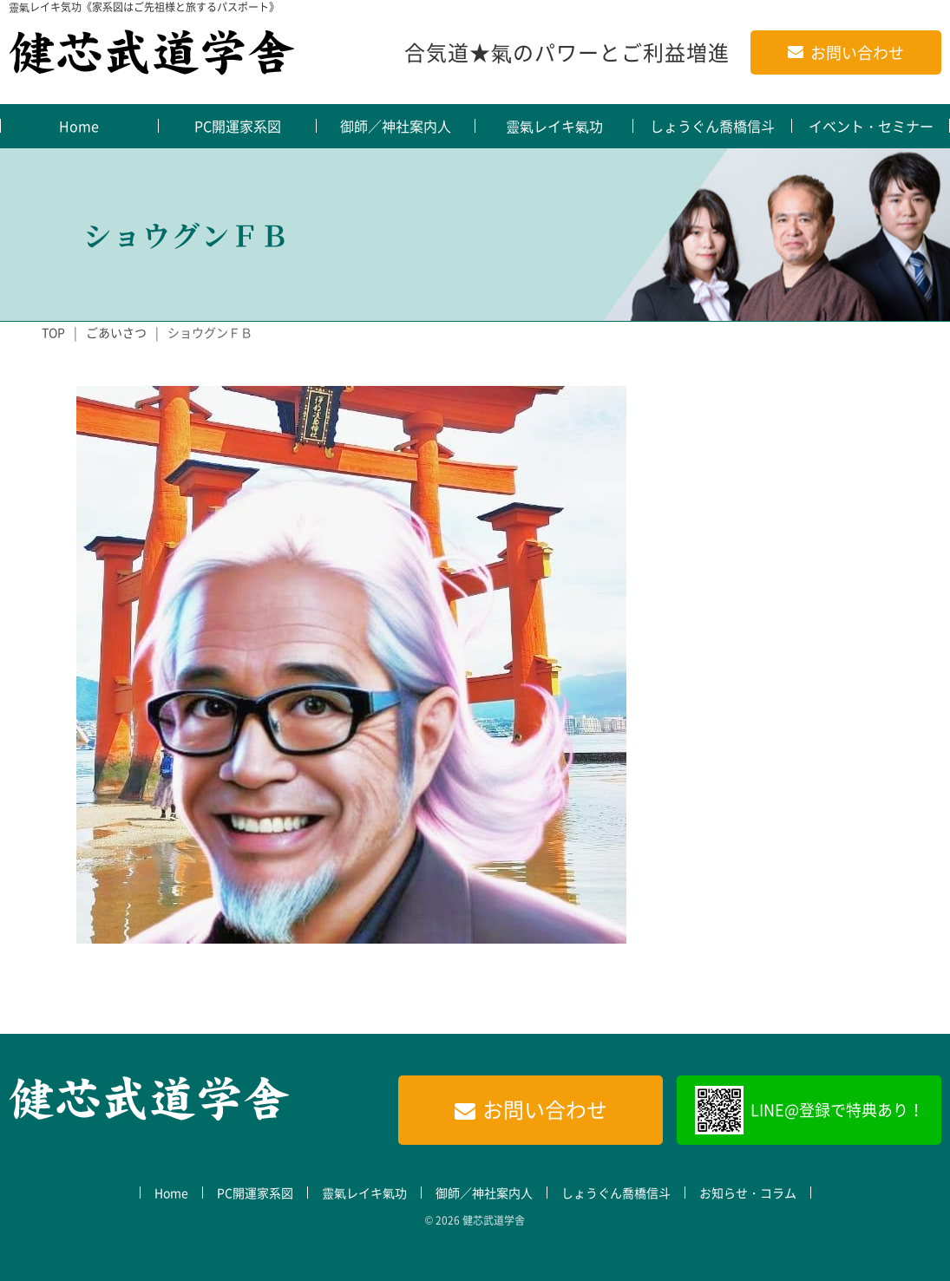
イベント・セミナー (871, 126)
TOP (53, 332)
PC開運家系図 (237, 126)
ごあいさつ (116, 332)
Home (79, 126)
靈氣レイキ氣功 (554, 126)
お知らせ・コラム (747, 1192)
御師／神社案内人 (395, 126)
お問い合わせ (857, 52)
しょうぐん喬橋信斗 (712, 126)
